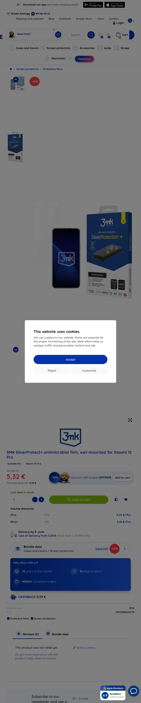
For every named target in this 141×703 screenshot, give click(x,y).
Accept (70, 359)
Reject (52, 370)
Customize (89, 370)
